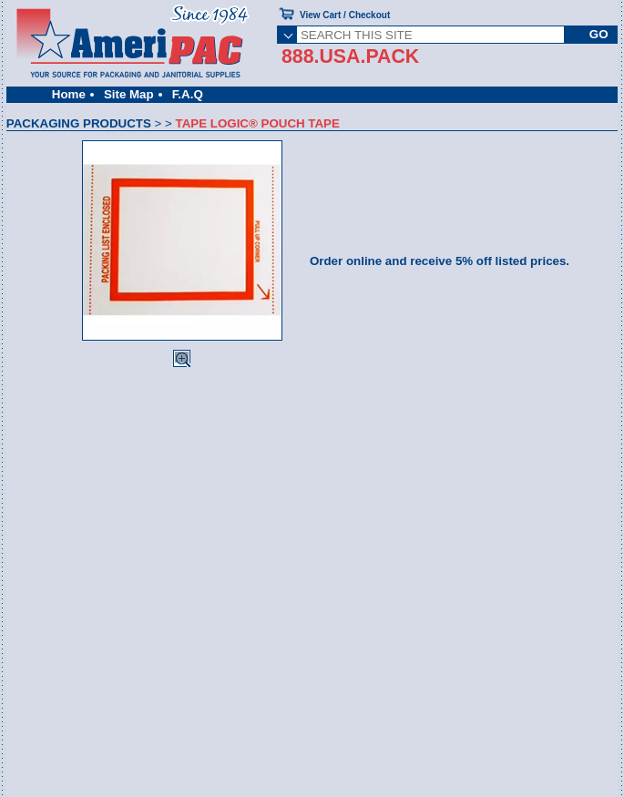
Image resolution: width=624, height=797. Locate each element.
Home (69, 94)
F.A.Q (187, 94)
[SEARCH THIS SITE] (430, 35)
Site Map (129, 94)
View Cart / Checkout (345, 15)
